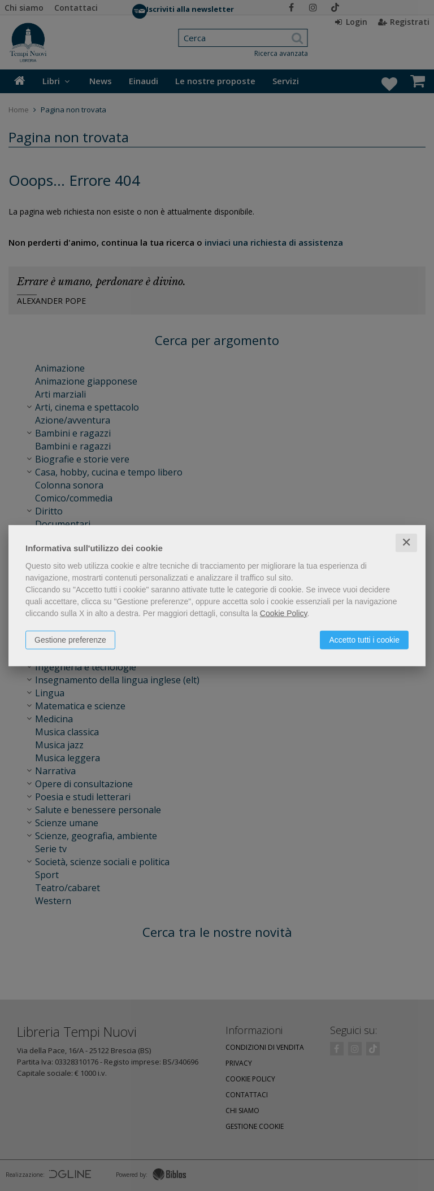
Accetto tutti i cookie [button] (364, 639)
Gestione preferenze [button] (70, 639)
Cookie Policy (283, 613)
